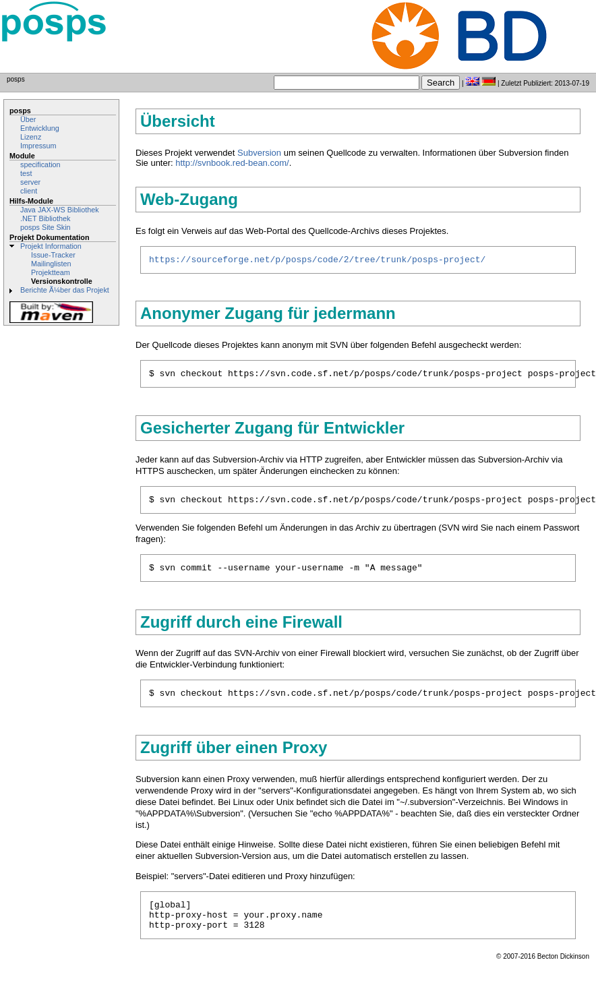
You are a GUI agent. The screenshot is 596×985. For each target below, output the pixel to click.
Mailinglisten (51, 264)
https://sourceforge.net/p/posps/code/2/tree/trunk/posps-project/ (317, 261)
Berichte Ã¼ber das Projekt (64, 290)
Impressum (38, 146)
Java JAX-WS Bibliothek (59, 210)
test (26, 173)
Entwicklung (39, 128)
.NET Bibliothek (45, 218)
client (28, 191)
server (30, 182)
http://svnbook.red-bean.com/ (232, 163)
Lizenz (30, 137)
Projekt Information (51, 246)
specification (40, 164)
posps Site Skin (45, 227)
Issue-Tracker (53, 255)
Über (28, 119)
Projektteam (50, 272)
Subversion (259, 153)
